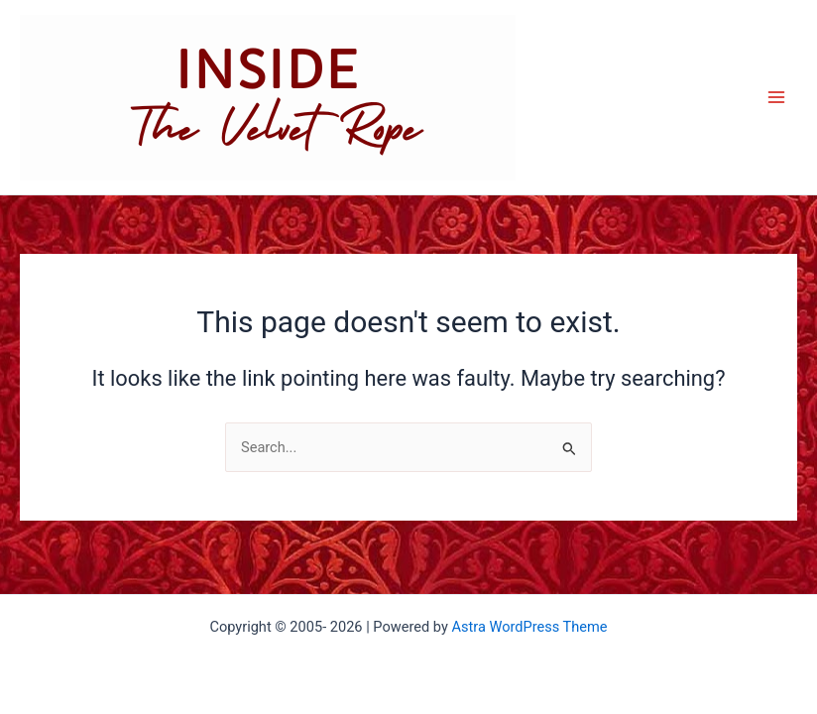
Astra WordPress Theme (529, 627)
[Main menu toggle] (776, 97)
